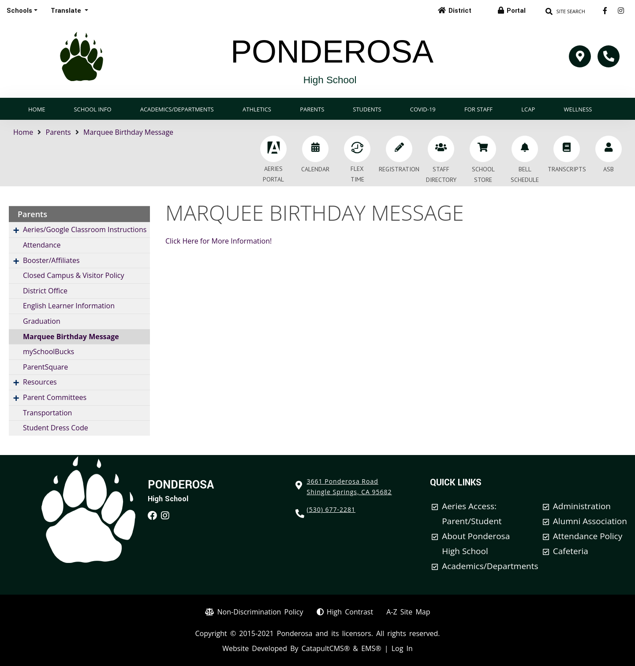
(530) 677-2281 (331, 509)
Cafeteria (570, 551)
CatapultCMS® (326, 648)
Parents (312, 109)
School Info (92, 109)
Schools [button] (19, 10)
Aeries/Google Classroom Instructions (84, 229)
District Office (45, 291)
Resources (40, 382)
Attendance (41, 245)
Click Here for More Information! (218, 241)
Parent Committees (54, 397)
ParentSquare (45, 367)
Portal (516, 10)
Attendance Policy (588, 536)
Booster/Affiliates (51, 260)
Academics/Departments (177, 109)
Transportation (47, 413)
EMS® (371, 648)
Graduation (41, 321)
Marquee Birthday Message (128, 132)
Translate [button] (67, 10)
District (459, 10)
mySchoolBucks (48, 351)
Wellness (578, 109)
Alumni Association (590, 521)
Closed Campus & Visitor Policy (73, 275)
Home (36, 109)
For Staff (478, 109)
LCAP (528, 109)
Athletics (257, 109)
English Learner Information (69, 306)
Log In (402, 648)
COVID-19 (423, 109)
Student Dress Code (55, 428)
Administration (582, 506)
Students (367, 109)
